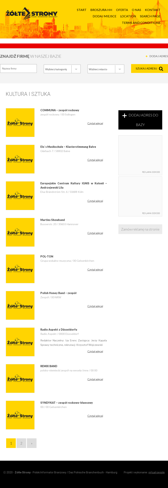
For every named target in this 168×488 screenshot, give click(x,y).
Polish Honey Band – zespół (58, 293)
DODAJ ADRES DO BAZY (143, 120)
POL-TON (46, 256)
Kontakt (152, 10)
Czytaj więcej (95, 123)
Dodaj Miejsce (104, 16)
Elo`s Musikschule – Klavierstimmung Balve (68, 146)
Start (81, 10)
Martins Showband (52, 219)
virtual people (156, 472)
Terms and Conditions (141, 22)
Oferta (122, 10)
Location (128, 16)
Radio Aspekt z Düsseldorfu (58, 329)
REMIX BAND (48, 366)
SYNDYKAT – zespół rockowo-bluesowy (66, 402)
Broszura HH (101, 10)
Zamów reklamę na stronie (140, 229)
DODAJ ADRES (159, 56)
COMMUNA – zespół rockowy (59, 110)
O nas (136, 10)
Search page (150, 16)
